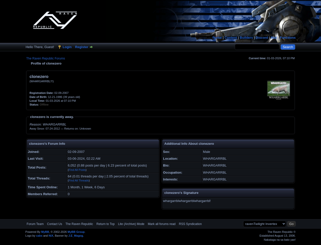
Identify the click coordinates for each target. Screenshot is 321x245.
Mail (274, 37)
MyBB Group (76, 231)
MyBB (45, 231)
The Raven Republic (79, 224)
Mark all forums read (161, 224)
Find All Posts (77, 169)
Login (67, 47)
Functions (288, 37)
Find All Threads (79, 180)
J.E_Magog (75, 235)
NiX (51, 235)
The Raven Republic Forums (45, 58)
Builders (246, 37)
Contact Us (54, 224)
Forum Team (35, 224)
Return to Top (105, 224)
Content (231, 37)
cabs (39, 235)
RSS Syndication (190, 224)
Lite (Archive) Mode (131, 224)
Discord (262, 37)
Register (81, 47)
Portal (217, 37)
